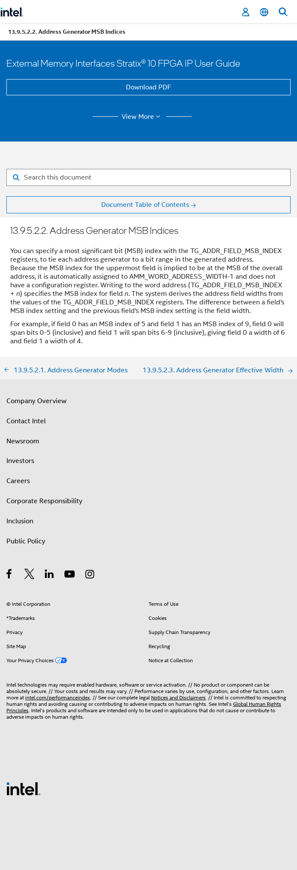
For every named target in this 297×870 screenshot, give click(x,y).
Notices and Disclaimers (178, 697)
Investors (20, 461)
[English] (264, 12)
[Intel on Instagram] (90, 575)
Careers (18, 481)
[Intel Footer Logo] (23, 788)
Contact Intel (26, 421)
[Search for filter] (148, 177)
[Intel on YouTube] (70, 575)
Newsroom (22, 441)
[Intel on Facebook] (9, 575)
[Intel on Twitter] (29, 575)
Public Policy (25, 541)
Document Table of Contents (145, 205)
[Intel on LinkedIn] (49, 575)
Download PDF (148, 87)
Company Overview (36, 401)
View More (142, 116)
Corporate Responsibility (44, 501)
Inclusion (19, 521)
